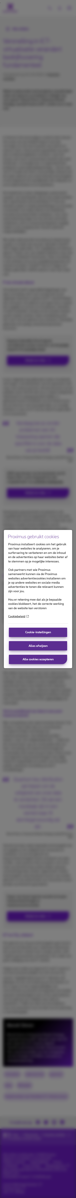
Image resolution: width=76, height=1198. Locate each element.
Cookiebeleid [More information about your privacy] (18, 616)
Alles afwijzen (38, 645)
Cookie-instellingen (38, 632)
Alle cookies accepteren (38, 659)
